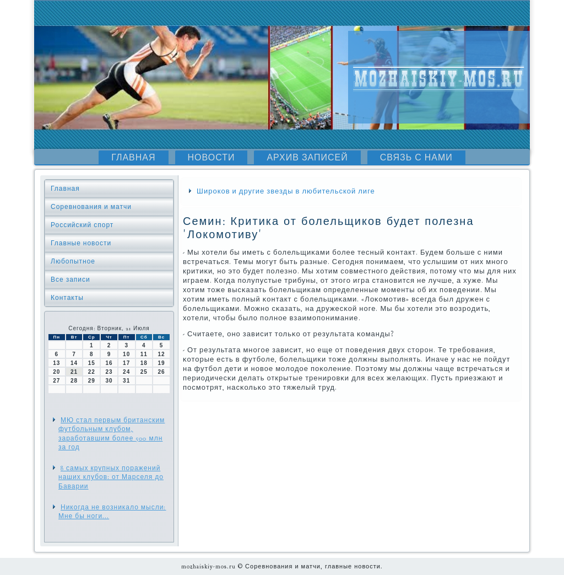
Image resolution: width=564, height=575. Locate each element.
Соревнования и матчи (91, 206)
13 (56, 363)
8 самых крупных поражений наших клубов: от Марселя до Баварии (111, 477)
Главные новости (81, 243)
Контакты (67, 297)
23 (108, 372)
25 (144, 372)
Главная (133, 157)
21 (74, 372)
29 (91, 381)
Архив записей (307, 157)
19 (161, 363)
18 (144, 363)
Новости (211, 157)
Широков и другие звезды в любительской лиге (286, 191)
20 (56, 372)
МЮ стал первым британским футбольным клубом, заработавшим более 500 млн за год (111, 434)
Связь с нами (416, 157)
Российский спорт (82, 225)
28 (74, 381)
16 (108, 363)
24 (126, 372)
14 (74, 363)
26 (161, 372)
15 (91, 363)
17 (126, 363)
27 (56, 381)
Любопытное (73, 261)
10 (126, 354)
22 (91, 372)
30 (108, 381)
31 (126, 381)
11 (144, 354)
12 (161, 354)
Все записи (70, 279)
